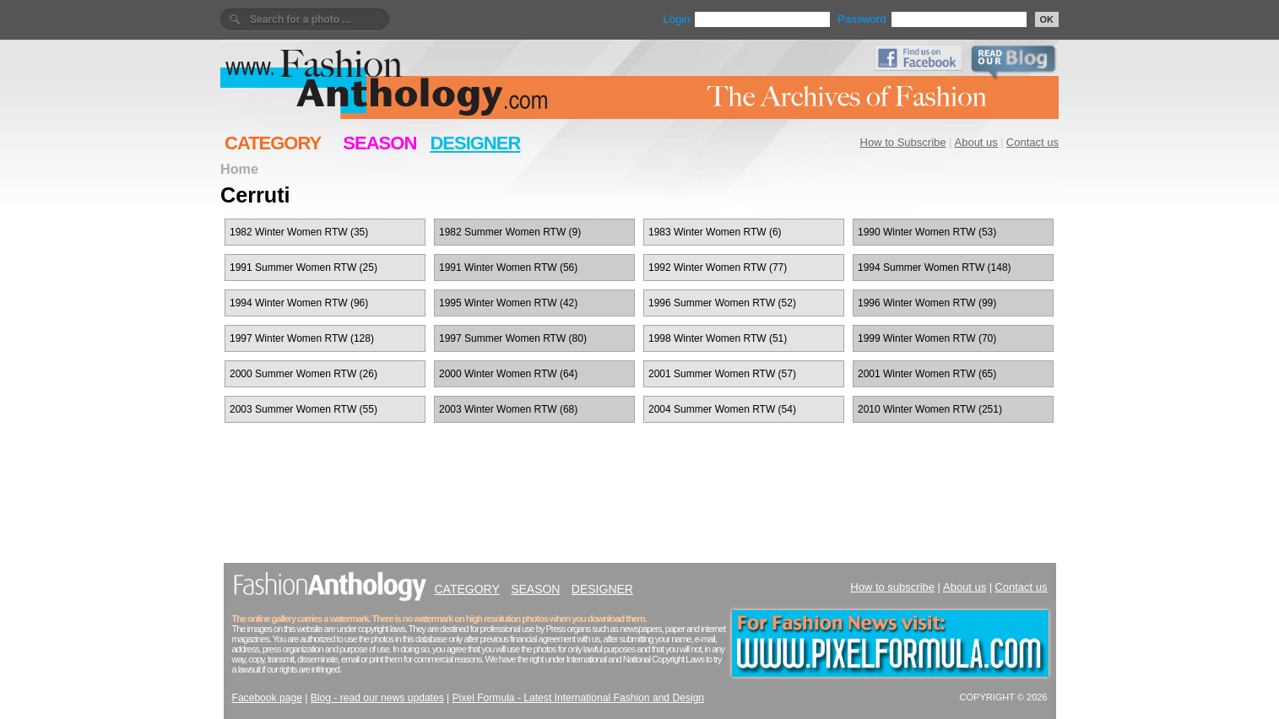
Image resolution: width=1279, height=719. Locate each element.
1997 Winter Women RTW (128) (302, 338)
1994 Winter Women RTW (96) (299, 303)
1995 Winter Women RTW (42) (508, 303)
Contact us (1032, 142)
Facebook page (267, 698)
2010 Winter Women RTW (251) (930, 409)
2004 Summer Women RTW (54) (722, 409)
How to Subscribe (903, 142)
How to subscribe (892, 587)
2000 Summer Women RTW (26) (303, 374)
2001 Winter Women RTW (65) (927, 374)
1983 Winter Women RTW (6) (715, 232)
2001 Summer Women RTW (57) (722, 374)
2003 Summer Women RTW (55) (303, 409)
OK (1047, 19)
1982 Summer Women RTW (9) (510, 232)
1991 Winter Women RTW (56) (508, 267)
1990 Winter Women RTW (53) (927, 232)
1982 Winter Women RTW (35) (299, 232)
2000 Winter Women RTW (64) (508, 374)
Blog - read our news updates (377, 698)
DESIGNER (475, 143)
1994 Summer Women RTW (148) (934, 267)
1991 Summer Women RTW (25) (303, 267)
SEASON (379, 143)
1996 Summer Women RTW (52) (722, 303)
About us (976, 142)
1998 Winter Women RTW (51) (717, 338)
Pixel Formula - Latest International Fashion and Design (578, 698)
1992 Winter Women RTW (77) (717, 267)
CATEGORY (273, 143)
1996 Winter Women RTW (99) (927, 303)
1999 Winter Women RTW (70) (927, 338)
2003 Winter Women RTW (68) (508, 409)
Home (239, 168)
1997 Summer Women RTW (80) (513, 338)
